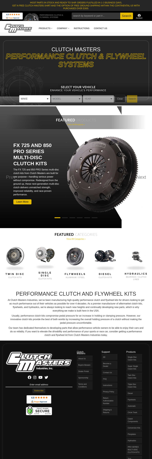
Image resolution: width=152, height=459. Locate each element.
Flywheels (75, 274)
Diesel (105, 274)
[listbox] (34, 99)
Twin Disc (15, 274)
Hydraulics (136, 274)
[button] (102, 16)
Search (132, 99)
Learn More (22, 202)
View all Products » (76, 124)
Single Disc (45, 274)
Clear (120, 99)
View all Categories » (76, 239)
